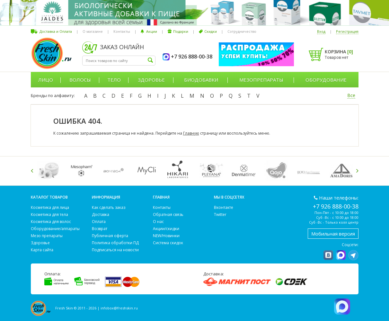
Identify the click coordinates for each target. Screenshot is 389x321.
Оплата (99, 221)
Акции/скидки (166, 228)
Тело (114, 79)
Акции (151, 31)
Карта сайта (42, 250)
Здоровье (151, 79)
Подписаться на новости (115, 250)
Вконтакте (223, 207)
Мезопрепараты (261, 79)
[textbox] (118, 61)
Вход (321, 31)
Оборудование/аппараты (55, 228)
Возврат (99, 228)
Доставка (100, 214)
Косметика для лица (50, 207)
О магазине (93, 31)
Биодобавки (201, 79)
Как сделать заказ (108, 207)
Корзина (339, 52)
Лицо (45, 79)
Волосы (80, 79)
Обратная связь (168, 214)
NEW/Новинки (166, 235)
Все (351, 95)
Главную (191, 133)
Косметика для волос (51, 221)
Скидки (210, 31)
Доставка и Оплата (56, 31)
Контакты (121, 31)
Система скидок (168, 242)
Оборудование (326, 79)
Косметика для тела (49, 214)
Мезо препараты (47, 235)
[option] (50, 170)
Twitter (220, 214)
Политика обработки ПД (115, 242)
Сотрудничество (241, 31)
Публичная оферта (110, 235)
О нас (158, 221)
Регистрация (347, 31)
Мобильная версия (333, 233)
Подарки (180, 31)
